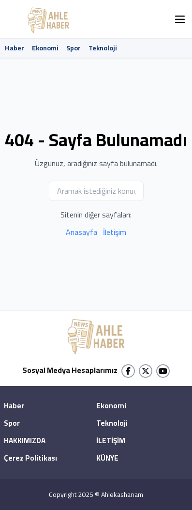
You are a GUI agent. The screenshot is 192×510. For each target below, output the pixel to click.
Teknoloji (103, 48)
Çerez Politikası (30, 458)
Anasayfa (81, 232)
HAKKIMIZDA (24, 441)
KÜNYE (107, 458)
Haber (14, 48)
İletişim (114, 232)
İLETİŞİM (110, 441)
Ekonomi (45, 48)
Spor (73, 48)
